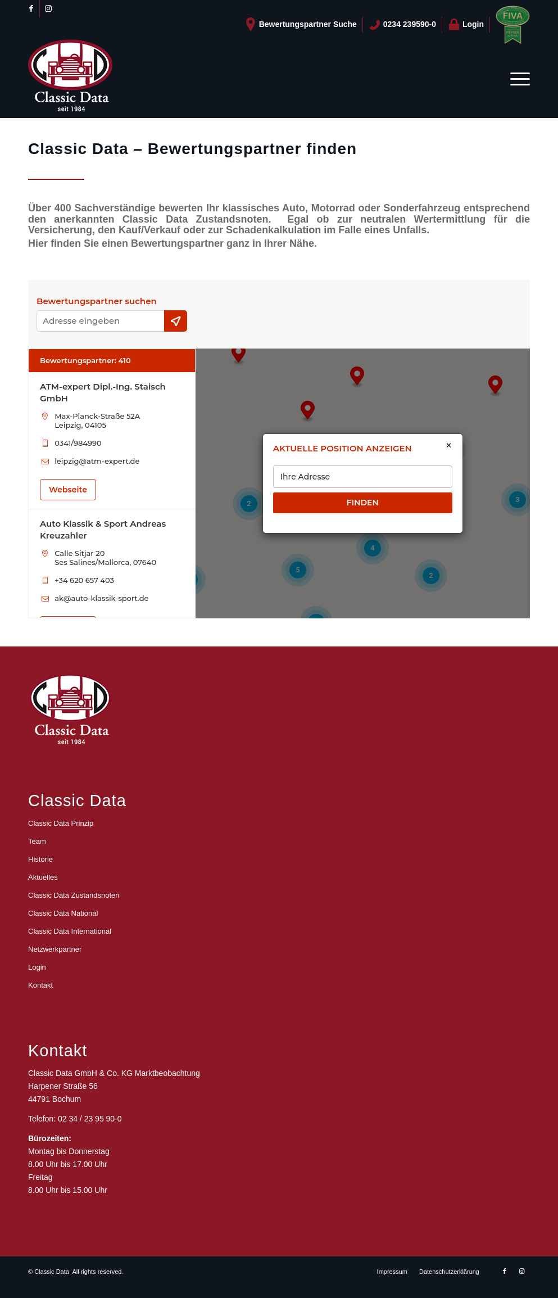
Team (37, 841)
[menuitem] (301, 25)
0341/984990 (78, 442)
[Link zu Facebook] (31, 8)
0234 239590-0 (402, 25)
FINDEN (363, 503)
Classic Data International (69, 931)
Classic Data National (63, 913)
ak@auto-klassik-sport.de (101, 598)
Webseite (68, 490)
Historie (40, 859)
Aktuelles (43, 877)
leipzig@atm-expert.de (97, 460)
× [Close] (448, 445)
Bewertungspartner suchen (97, 301)
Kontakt (40, 985)
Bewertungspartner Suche (300, 25)
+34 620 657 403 (84, 580)
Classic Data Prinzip (60, 823)
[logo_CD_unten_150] (70, 78)
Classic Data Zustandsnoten (74, 895)
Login (466, 25)
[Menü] (516, 78)
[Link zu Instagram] (48, 8)
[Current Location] (175, 321)
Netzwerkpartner (54, 949)
